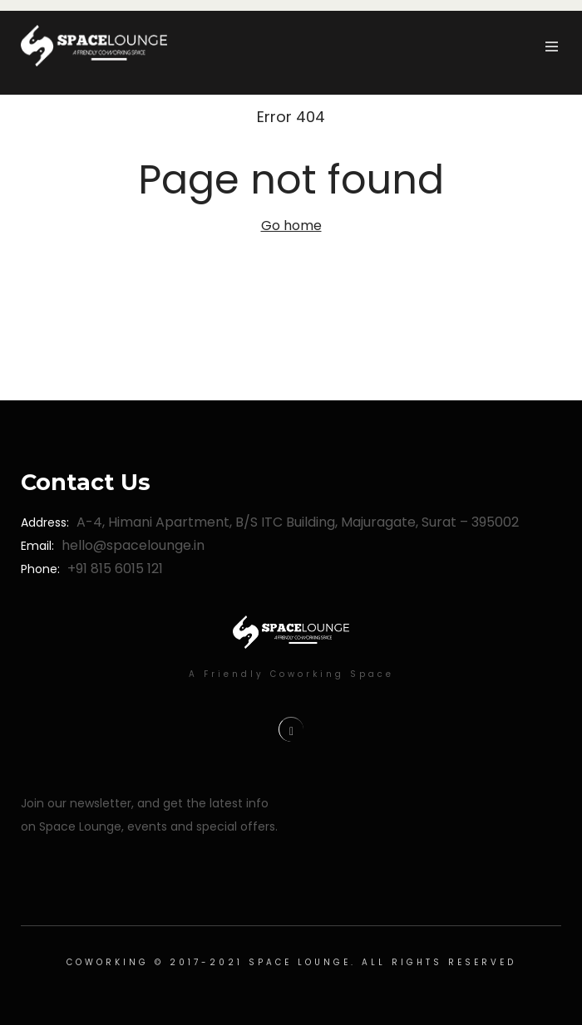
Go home (291, 225)
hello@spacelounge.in (133, 545)
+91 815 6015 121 (115, 568)
